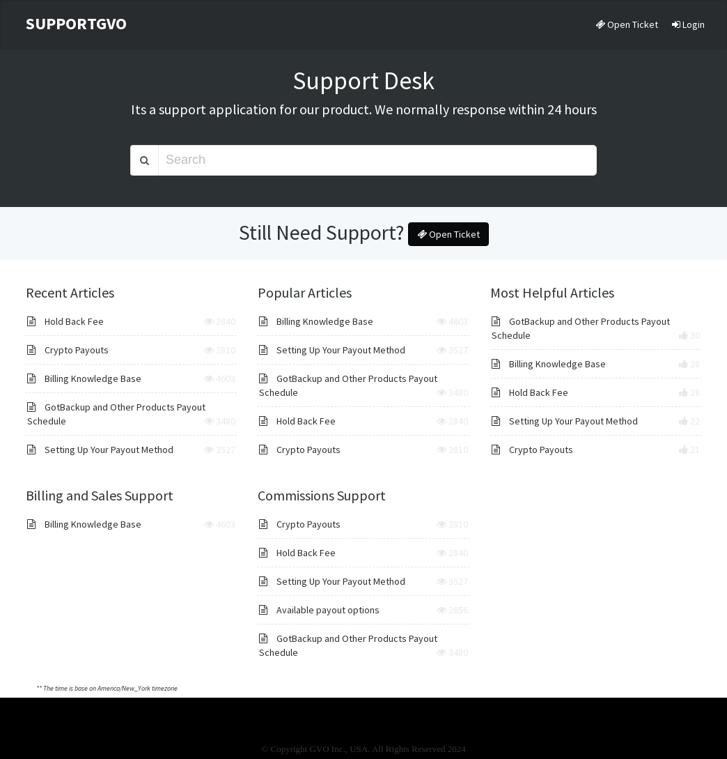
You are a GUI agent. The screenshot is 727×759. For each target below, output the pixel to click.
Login (688, 24)
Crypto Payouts (68, 350)
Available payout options (319, 610)
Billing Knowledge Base (84, 378)
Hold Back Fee (65, 321)
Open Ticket (626, 24)
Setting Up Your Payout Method (100, 449)
